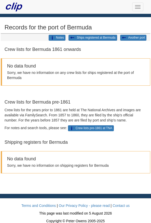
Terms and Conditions (38, 206)
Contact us (121, 206)
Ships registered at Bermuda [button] (92, 38)
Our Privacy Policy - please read (84, 206)
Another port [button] (133, 38)
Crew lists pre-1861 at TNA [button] (91, 128)
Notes (57, 38)
